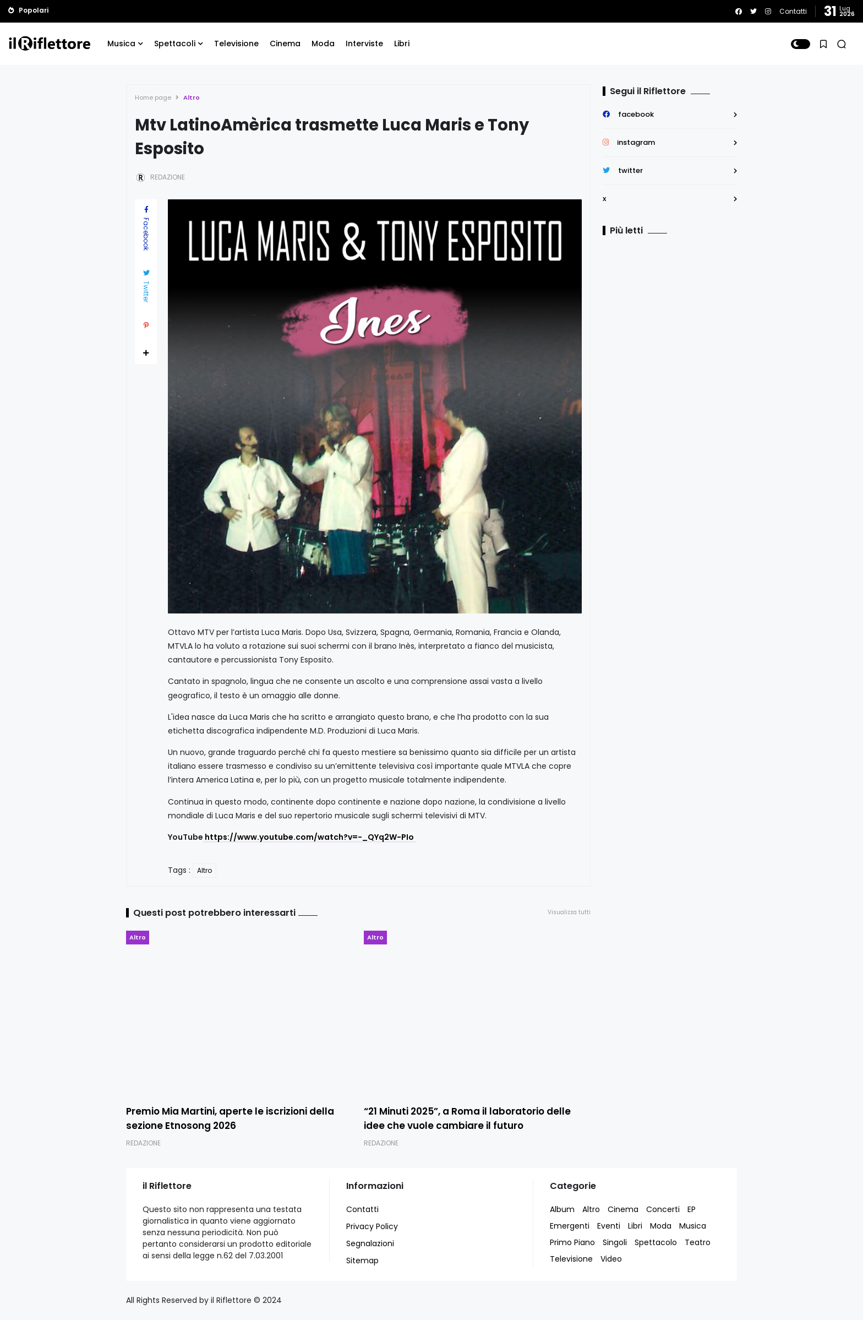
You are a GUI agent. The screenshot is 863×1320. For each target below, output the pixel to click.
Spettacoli (174, 43)
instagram (636, 142)
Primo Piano (572, 1242)
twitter (630, 170)
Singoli (615, 1242)
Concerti (663, 1209)
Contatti (793, 11)
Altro (191, 97)
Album (562, 1209)
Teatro (698, 1242)
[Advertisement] (671, 336)
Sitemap (362, 1260)
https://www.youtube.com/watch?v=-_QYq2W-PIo (309, 837)
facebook (636, 114)
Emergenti (569, 1225)
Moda (323, 43)
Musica (121, 43)
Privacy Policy (372, 1226)
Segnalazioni (370, 1243)
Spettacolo (656, 1242)
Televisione (236, 43)
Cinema (285, 43)
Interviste (364, 43)
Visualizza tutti (569, 912)
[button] (800, 44)
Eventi (608, 1225)
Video (611, 1258)
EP (691, 1209)
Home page (153, 97)
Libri (401, 43)
